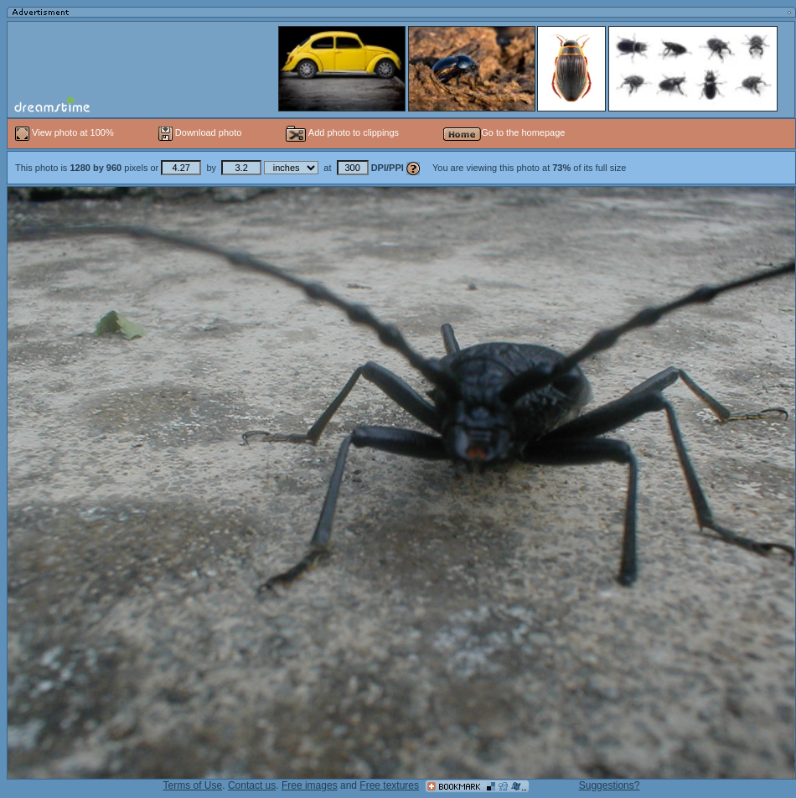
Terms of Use (193, 785)
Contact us (252, 785)
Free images (310, 785)
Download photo (200, 132)
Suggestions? (609, 785)
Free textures (389, 785)
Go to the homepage (504, 132)
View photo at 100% (65, 132)
